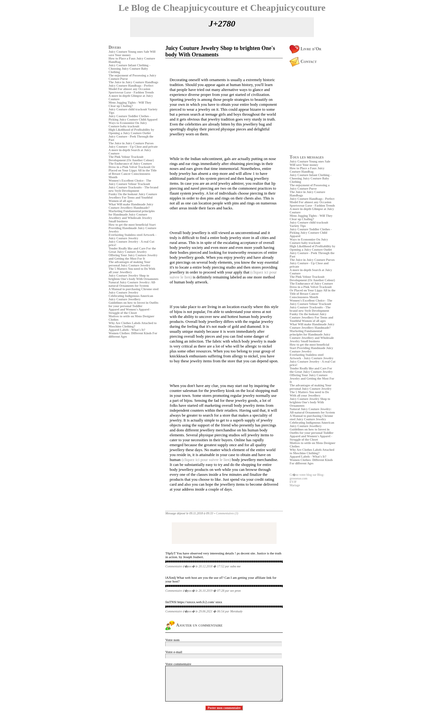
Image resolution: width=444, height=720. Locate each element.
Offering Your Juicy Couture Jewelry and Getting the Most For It (133, 256)
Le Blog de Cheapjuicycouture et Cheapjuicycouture (221, 7)
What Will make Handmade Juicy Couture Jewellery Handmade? (131, 206)
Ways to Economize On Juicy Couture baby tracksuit (128, 124)
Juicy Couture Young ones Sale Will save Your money (310, 163)
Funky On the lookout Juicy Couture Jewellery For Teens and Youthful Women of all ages (133, 197)
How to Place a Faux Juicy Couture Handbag (307, 170)
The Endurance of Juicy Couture (130, 163)
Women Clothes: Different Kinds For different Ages (311, 461)
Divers (115, 47)
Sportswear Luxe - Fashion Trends (131, 92)
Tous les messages (306, 157)
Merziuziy (236, 611)
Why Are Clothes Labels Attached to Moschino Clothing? (133, 324)
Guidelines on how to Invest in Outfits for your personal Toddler (133, 304)
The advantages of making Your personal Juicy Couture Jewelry (129, 263)
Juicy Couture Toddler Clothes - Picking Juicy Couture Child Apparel (133, 117)
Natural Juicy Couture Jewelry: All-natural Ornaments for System (132, 284)
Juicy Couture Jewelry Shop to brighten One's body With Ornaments (133, 277)
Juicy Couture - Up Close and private (133, 146)
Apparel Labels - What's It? (127, 329)
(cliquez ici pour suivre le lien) (206, 459)
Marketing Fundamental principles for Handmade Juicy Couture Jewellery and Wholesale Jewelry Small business (132, 216)
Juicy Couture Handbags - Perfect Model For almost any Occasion (131, 87)
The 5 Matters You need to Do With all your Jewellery (132, 270)
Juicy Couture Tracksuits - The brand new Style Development (133, 189)
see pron (235, 590)
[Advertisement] (127, 383)
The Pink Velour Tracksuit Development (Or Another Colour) (131, 158)
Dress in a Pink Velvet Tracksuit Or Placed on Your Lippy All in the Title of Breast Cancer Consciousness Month (133, 172)
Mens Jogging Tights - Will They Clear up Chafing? (130, 104)
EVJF (293, 481)
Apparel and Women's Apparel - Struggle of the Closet (130, 311)
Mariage (295, 485)
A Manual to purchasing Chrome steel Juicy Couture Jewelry (133, 290)
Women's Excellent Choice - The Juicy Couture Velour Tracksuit (130, 182)
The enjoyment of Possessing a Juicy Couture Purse (309, 186)
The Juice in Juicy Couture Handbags (133, 82)
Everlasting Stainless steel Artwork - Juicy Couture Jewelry (132, 236)
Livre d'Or (305, 49)
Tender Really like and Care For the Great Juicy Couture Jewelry (132, 250)
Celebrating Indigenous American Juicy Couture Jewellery (131, 297)
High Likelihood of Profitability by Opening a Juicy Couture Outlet (131, 131)
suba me (235, 566)
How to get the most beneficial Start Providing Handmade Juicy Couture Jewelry (132, 228)
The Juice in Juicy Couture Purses (131, 143)
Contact (303, 61)
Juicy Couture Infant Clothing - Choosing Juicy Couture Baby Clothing (129, 69)
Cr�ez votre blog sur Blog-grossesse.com (307, 476)
